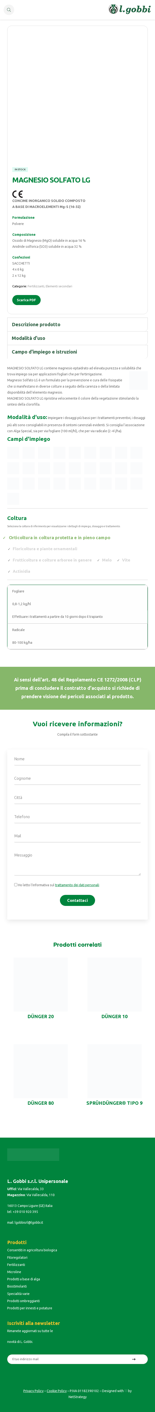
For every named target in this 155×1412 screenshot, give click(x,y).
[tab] (77, 324)
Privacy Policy (33, 1391)
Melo (107, 560)
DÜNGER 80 (40, 1103)
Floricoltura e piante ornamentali (45, 548)
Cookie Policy (57, 1391)
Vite (126, 560)
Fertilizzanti (36, 286)
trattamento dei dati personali (77, 885)
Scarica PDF (26, 300)
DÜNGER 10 (114, 1016)
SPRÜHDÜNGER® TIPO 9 (114, 1103)
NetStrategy (78, 1397)
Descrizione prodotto (36, 324)
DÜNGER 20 (40, 1016)
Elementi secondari (59, 286)
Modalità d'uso (28, 338)
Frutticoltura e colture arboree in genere (52, 560)
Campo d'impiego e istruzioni (44, 351)
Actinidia (21, 571)
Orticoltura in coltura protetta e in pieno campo (59, 537)
